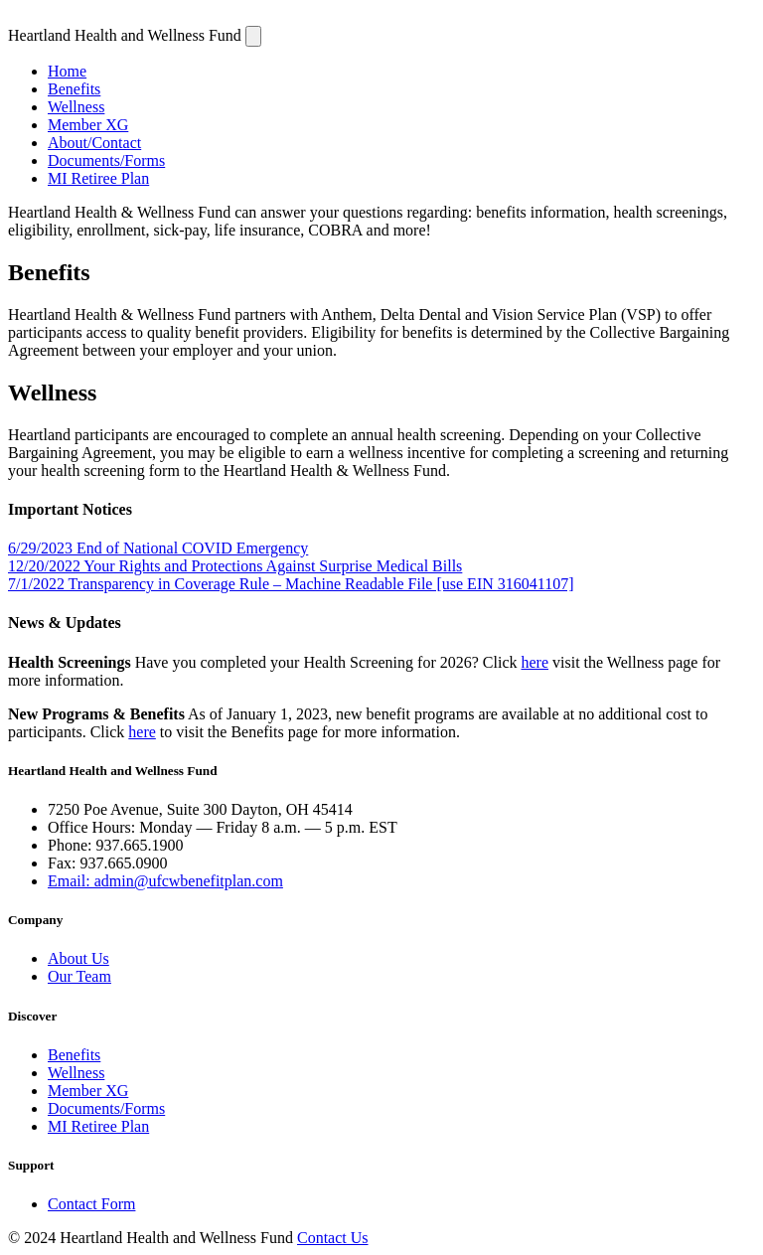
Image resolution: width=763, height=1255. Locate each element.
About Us (78, 958)
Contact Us (333, 1237)
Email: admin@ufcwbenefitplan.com (165, 880)
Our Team (79, 976)
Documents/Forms (106, 160)
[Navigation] (253, 36)
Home (67, 71)
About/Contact (94, 142)
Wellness (76, 106)
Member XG (88, 124)
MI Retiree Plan (98, 178)
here (534, 662)
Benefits (74, 88)
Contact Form (91, 1203)
